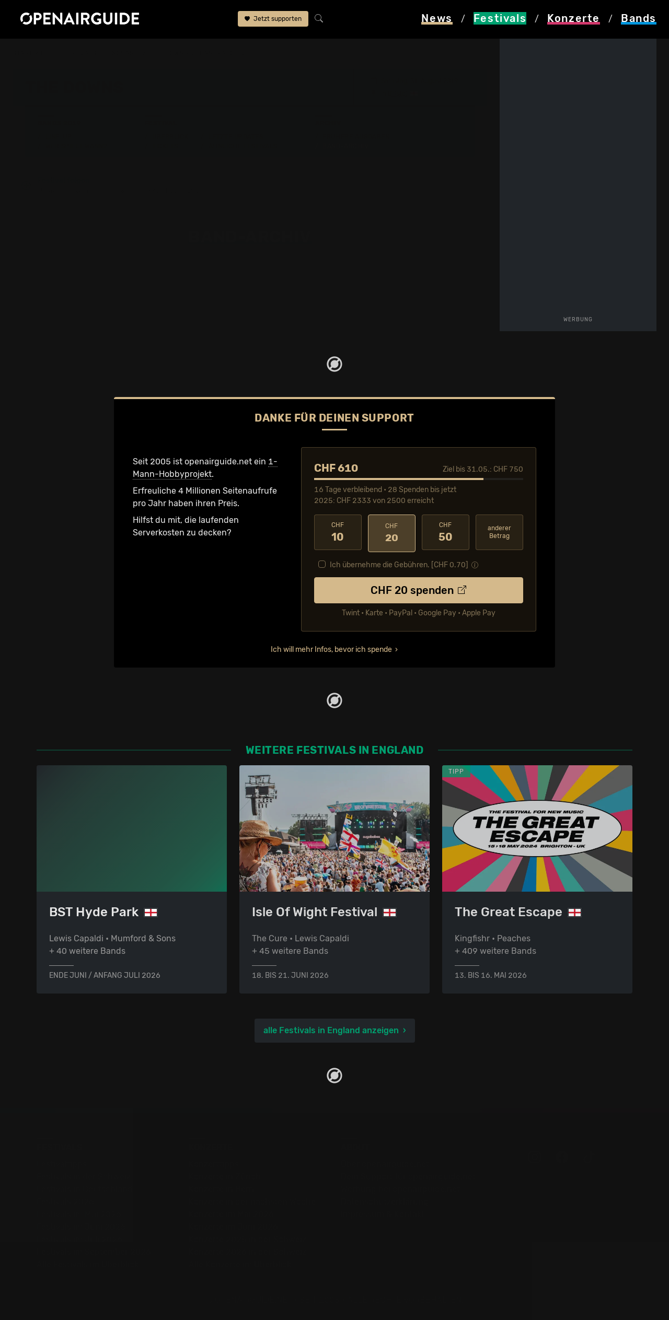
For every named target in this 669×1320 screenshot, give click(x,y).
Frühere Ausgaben (355, 136)
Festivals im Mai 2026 (79, 1213)
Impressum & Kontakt (382, 1213)
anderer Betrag (499, 532)
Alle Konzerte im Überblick (240, 1263)
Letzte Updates (236, 136)
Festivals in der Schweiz (84, 1176)
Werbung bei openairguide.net (400, 1188)
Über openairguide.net (385, 1163)
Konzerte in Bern (221, 1188)
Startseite (32, 53)
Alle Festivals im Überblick (88, 1263)
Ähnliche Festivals (243, 145)
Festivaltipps (62, 1163)
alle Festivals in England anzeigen (331, 1029)
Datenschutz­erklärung (385, 1201)
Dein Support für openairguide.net (408, 1176)
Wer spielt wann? (76, 145)
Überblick (170, 136)
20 (391, 532)
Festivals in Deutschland (85, 1188)
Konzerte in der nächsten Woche (252, 1201)
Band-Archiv (223, 53)
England (123, 53)
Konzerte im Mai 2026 (231, 1213)
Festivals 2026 (65, 1201)
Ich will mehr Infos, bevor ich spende (331, 647)
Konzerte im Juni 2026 (233, 1226)
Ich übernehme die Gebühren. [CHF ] (399, 562)
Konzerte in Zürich (225, 1176)
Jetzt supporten (273, 20)
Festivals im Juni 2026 (81, 1226)
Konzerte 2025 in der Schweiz (247, 1238)
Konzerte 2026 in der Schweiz (247, 1251)
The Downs (169, 53)
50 (445, 532)
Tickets (165, 145)
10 (338, 532)
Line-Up (58, 136)
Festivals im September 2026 (94, 1251)
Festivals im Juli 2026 (79, 1238)
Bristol (397, 93)
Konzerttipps (214, 1163)
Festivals (79, 53)
